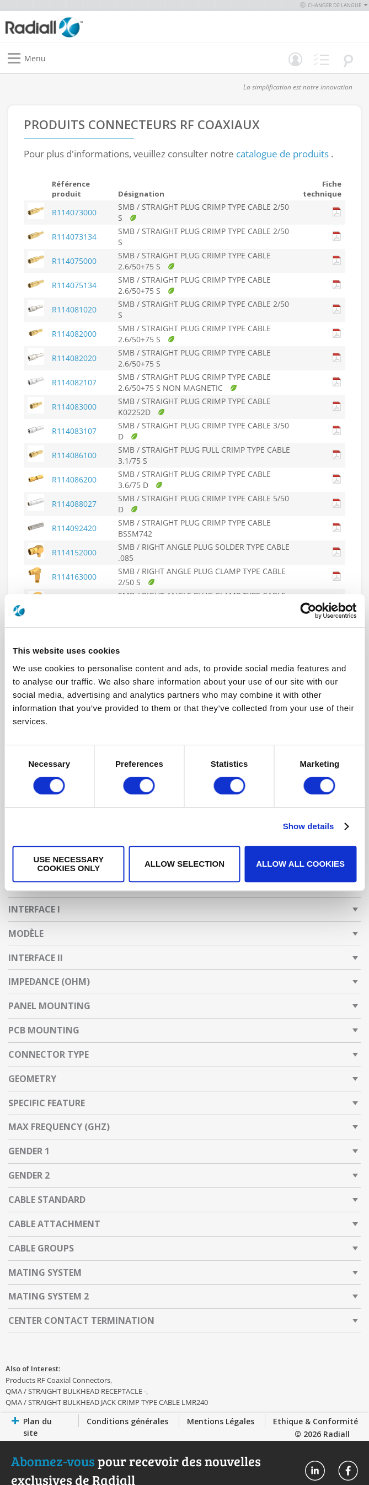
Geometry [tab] (32, 1079)
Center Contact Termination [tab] (81, 1320)
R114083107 (74, 431)
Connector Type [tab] (48, 1054)
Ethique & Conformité (315, 1421)
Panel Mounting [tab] (49, 1006)
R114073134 (74, 236)
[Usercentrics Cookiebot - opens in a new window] (308, 610)
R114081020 (74, 309)
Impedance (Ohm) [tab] (49, 981)
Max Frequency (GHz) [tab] (59, 1127)
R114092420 (74, 528)
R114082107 (74, 382)
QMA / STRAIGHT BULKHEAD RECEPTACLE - (76, 1391)
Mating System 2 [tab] (48, 1296)
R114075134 (74, 285)
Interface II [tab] (35, 958)
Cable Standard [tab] (46, 1200)
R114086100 (74, 455)
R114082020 (74, 358)
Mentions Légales (220, 1421)
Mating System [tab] (45, 1272)
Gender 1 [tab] (29, 1151)
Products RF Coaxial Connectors (58, 1380)
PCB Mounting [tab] (43, 1030)
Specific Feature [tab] (46, 1103)
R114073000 (74, 212)
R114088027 (74, 503)
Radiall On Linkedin (315, 1471)
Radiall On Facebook (348, 1471)
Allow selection (184, 863)
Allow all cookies (300, 863)
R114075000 (74, 261)
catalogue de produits (282, 153)
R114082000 (74, 333)
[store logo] (98, 27)
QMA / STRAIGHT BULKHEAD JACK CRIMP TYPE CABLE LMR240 (107, 1402)
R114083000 (74, 406)
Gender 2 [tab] (29, 1175)
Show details (308, 826)
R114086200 (74, 479)
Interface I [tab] (34, 909)
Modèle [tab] (26, 933)
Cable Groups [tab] (41, 1248)
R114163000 (74, 576)
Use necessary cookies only (68, 864)
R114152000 (74, 552)
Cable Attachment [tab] (54, 1224)
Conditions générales (127, 1421)
